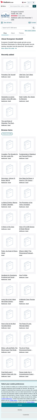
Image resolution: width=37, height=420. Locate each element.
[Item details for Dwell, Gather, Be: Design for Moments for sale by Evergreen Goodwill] (27, 89)
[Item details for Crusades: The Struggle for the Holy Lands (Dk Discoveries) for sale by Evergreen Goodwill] (9, 147)
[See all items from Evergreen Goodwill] (6, 23)
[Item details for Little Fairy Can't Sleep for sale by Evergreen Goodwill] (27, 66)
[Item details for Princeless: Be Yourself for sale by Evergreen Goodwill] (9, 66)
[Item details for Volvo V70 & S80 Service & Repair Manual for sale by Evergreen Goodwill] (27, 219)
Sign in (29, 2)
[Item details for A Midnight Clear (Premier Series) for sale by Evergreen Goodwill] (27, 292)
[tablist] (13, 33)
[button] (34, 27)
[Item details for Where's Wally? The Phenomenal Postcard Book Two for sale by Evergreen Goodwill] (27, 243)
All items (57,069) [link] (7, 133)
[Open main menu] (3, 6)
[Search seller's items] (14, 27)
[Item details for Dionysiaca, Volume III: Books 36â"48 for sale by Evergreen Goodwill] (9, 171)
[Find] (34, 6)
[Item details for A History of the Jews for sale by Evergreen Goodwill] (9, 218)
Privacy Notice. (31, 402)
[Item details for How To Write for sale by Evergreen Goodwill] (27, 267)
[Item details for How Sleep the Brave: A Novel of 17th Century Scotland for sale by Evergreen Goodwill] (27, 171)
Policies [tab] (21, 33)
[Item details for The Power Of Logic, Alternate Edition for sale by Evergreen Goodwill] (27, 316)
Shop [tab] (5, 33)
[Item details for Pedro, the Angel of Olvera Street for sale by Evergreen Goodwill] (9, 243)
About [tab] (13, 33)
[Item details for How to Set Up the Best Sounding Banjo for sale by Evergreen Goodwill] (9, 316)
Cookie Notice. (13, 400)
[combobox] (21, 6)
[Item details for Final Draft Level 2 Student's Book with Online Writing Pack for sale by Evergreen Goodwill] (9, 365)
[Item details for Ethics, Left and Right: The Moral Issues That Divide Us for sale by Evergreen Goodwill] (9, 340)
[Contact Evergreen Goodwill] (32, 23)
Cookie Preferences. (6, 398)
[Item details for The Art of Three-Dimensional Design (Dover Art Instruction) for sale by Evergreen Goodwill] (27, 340)
